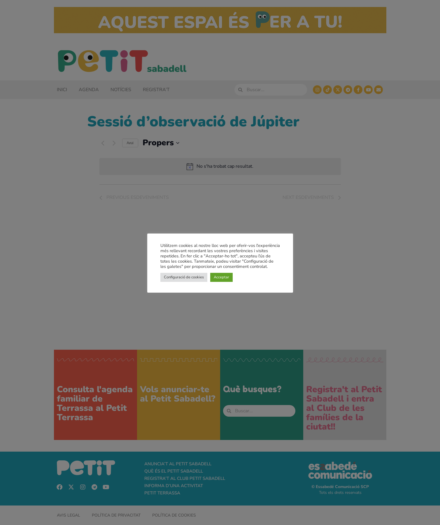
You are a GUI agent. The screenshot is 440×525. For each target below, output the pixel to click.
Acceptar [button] (221, 277)
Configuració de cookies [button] (184, 277)
